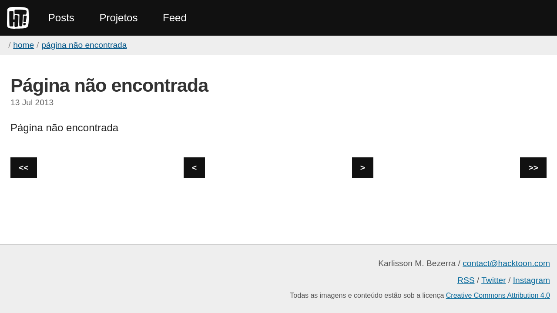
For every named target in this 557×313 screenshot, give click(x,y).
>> (533, 167)
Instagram (531, 280)
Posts (61, 17)
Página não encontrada (84, 45)
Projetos (118, 17)
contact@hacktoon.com (506, 263)
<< (23, 167)
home (23, 45)
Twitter (493, 280)
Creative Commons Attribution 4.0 (498, 295)
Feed (175, 17)
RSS (465, 280)
